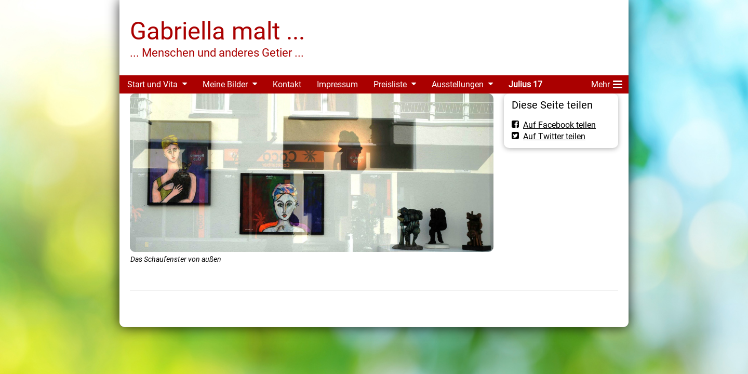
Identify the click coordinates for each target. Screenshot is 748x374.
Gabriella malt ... (217, 31)
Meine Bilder (225, 84)
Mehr (606, 82)
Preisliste (390, 84)
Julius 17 (525, 84)
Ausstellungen (458, 84)
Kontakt (287, 84)
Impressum (337, 84)
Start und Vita (152, 84)
